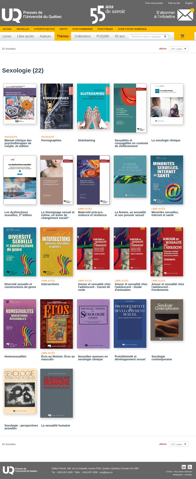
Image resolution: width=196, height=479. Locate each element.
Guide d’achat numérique (132, 29)
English (189, 3)
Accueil (7, 29)
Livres (6, 36)
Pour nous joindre (154, 3)
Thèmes (63, 36)
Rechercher (166, 36)
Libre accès (25, 36)
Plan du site (174, 3)
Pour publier (105, 29)
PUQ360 (103, 36)
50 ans (120, 36)
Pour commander (82, 29)
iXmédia (188, 474)
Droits (63, 29)
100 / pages (176, 49)
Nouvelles (23, 29)
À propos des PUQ (44, 29)
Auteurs (45, 36)
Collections (82, 36)
